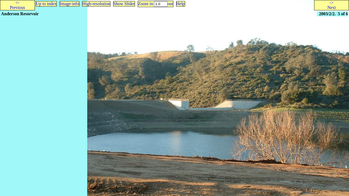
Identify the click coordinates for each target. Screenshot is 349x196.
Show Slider (124, 3)
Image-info (69, 3)
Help (180, 3)
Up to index (46, 3)
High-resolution (96, 3)
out (170, 3)
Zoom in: (146, 3)
